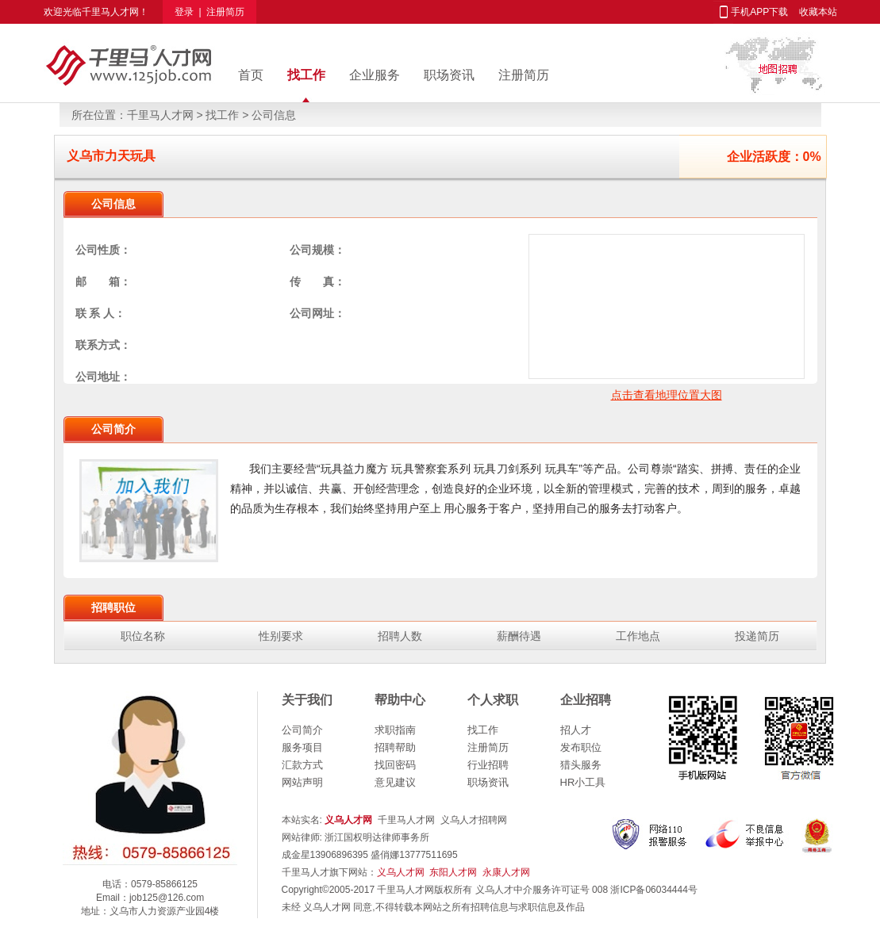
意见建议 (395, 782)
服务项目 (302, 747)
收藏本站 (818, 11)
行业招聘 (488, 765)
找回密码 (395, 765)
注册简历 (225, 11)
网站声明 (302, 782)
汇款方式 (302, 765)
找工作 (306, 75)
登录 (184, 11)
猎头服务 (580, 765)
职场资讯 (449, 75)
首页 (250, 75)
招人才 (575, 730)
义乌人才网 (401, 872)
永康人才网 (506, 872)
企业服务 (374, 75)
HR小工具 (583, 782)
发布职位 (580, 747)
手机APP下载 (759, 11)
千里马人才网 (110, 11)
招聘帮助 (395, 747)
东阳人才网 (453, 872)
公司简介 (302, 730)
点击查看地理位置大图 (666, 395)
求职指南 (395, 730)
